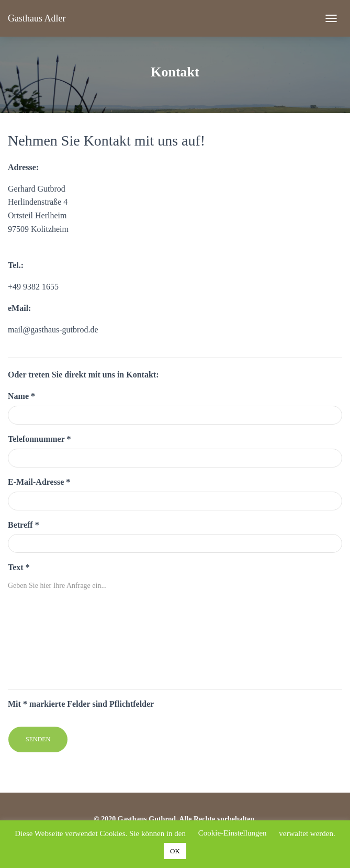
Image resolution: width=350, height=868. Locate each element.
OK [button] (175, 851)
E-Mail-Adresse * (39, 481)
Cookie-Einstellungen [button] (232, 833)
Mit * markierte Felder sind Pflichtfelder (81, 703)
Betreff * (23, 524)
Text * (19, 567)
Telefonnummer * (39, 439)
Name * (21, 396)
